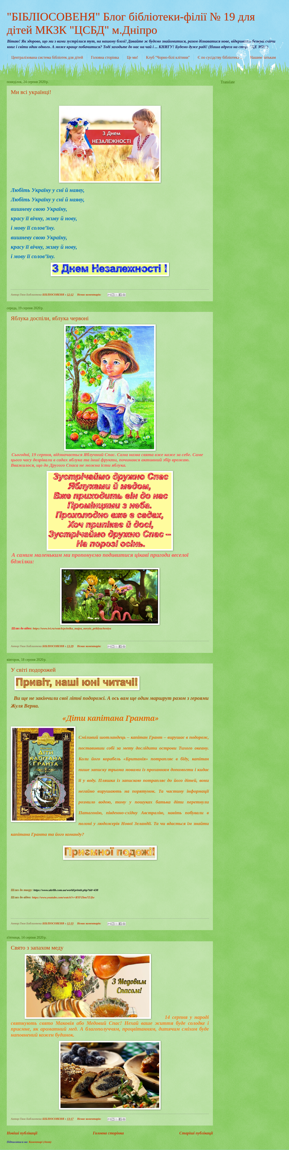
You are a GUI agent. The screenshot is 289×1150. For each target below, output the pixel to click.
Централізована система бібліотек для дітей (47, 57)
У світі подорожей (33, 670)
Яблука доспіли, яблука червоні (50, 318)
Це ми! (132, 57)
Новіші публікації (22, 1133)
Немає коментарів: (89, 294)
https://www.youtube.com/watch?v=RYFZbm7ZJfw (63, 897)
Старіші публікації (196, 1133)
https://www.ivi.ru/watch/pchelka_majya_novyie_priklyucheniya (72, 628)
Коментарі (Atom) (40, 1141)
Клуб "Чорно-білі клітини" (168, 57)
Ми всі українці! (31, 92)
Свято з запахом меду (37, 947)
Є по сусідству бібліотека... (220, 57)
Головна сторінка (105, 57)
